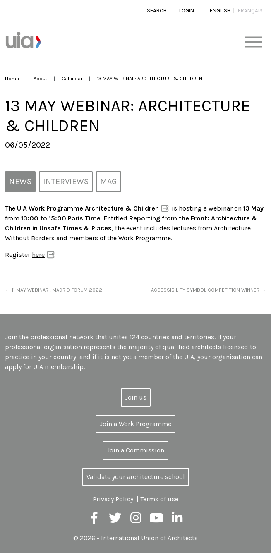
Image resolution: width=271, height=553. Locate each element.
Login (186, 10)
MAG (108, 181)
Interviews (66, 181)
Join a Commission (135, 450)
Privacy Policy (113, 499)
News (20, 181)
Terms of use (159, 499)
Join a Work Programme (135, 424)
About (40, 78)
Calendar (72, 78)
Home (12, 78)
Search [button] (157, 10)
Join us (135, 397)
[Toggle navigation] (253, 42)
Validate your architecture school (135, 477)
